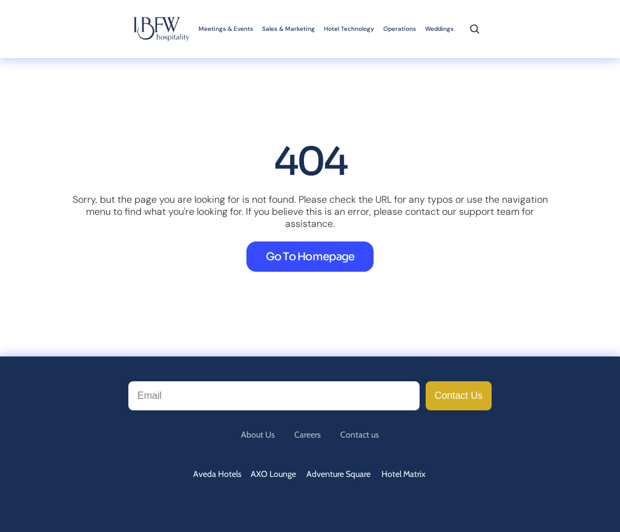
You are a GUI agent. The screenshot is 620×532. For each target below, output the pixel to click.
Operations (399, 29)
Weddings (439, 29)
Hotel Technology (349, 29)
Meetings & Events (226, 29)
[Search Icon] (475, 29)
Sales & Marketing (288, 29)
